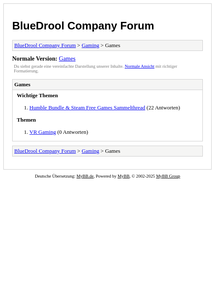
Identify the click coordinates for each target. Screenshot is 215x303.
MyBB (123, 176)
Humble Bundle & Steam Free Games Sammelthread (87, 107)
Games (67, 58)
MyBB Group (168, 176)
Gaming (90, 45)
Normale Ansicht (140, 66)
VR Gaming (42, 132)
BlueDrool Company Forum (83, 25)
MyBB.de (85, 176)
